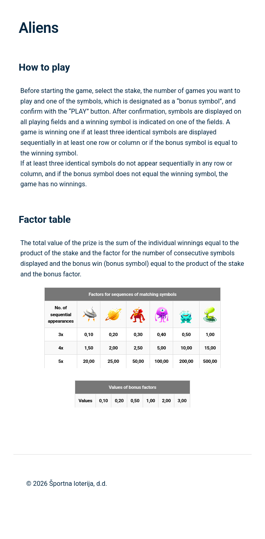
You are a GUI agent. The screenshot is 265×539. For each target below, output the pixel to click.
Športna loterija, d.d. (78, 483)
